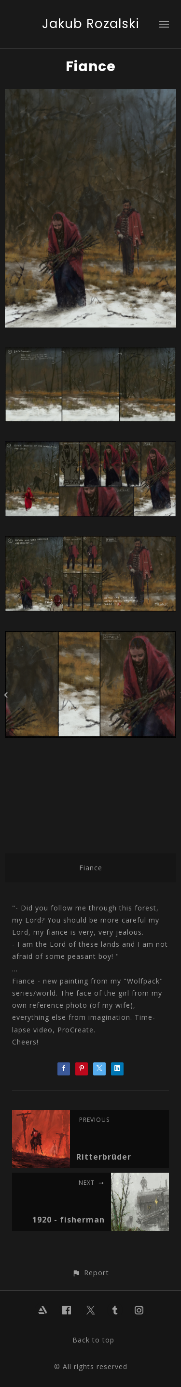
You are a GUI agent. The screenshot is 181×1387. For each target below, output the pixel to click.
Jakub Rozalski (90, 23)
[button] (90, 1273)
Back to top (93, 1339)
